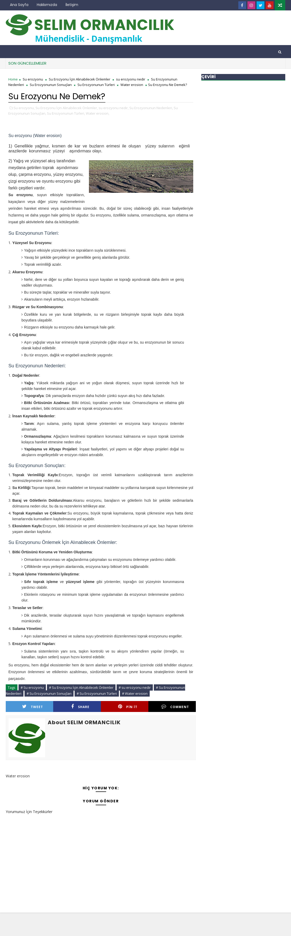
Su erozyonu (33, 79)
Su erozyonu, (24, 108)
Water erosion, (97, 113)
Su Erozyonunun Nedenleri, (151, 108)
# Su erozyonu (32, 687)
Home (13, 79)
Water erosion (131, 84)
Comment (175, 706)
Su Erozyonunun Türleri (96, 84)
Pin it (127, 706)
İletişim (71, 4)
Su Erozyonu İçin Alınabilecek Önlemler (79, 79)
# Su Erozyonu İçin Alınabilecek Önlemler (81, 687)
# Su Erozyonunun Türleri (97, 693)
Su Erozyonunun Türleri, (66, 113)
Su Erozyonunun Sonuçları (51, 84)
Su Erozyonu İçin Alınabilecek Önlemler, (66, 108)
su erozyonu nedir (130, 79)
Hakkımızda (47, 4)
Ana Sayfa (19, 4)
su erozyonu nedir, (114, 108)
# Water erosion (135, 693)
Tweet (32, 706)
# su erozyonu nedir (135, 687)
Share (80, 706)
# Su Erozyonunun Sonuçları (49, 693)
